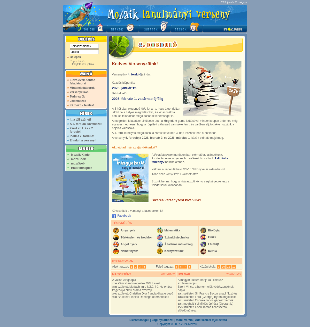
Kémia (212, 251)
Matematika (172, 230)
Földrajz (213, 244)
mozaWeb (78, 163)
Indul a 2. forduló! (82, 136)
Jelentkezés (78, 101)
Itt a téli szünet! (80, 119)
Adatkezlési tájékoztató (211, 320)
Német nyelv (129, 251)
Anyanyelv (128, 230)
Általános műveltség (178, 244)
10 (223, 266)
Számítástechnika (176, 237)
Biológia (213, 230)
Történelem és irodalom (137, 237)
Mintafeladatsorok (82, 88)
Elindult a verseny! (83, 140)
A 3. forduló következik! (86, 124)
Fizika (212, 237)
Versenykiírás (79, 92)
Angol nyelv (129, 244)
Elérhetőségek (139, 320)
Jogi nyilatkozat (162, 320)
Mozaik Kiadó (80, 154)
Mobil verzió (184, 320)
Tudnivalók (77, 96)
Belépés (75, 57)
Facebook (123, 215)
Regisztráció (77, 61)
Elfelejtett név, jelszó (82, 64)
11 (228, 266)
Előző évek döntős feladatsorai (82, 81)
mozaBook (78, 159)
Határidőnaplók (81, 168)
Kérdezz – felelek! (82, 105)
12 (233, 266)
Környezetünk (174, 251)
